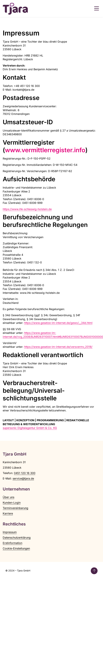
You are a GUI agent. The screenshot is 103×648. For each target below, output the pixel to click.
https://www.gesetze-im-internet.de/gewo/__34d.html (58, 323)
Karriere (8, 513)
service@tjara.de (23, 478)
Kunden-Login (12, 502)
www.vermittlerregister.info (45, 150)
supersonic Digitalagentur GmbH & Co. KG (30, 428)
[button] (96, 8)
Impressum (10, 532)
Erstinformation (12, 543)
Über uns (8, 497)
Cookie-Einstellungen (16, 548)
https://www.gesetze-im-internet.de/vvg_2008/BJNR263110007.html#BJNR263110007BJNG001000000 (53, 334)
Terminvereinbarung (15, 508)
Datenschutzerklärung (17, 537)
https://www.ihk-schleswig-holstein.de (27, 209)
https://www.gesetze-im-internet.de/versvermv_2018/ (58, 346)
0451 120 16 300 (24, 473)
